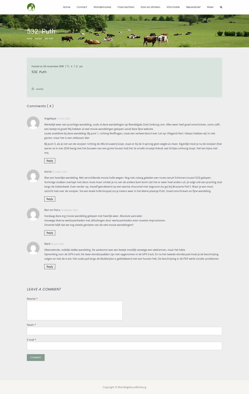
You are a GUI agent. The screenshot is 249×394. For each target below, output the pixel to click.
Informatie (173, 7)
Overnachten (126, 7)
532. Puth (49, 38)
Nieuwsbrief (193, 7)
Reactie (32, 298)
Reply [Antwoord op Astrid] (50, 199)
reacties (38, 38)
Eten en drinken (150, 7)
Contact (82, 7)
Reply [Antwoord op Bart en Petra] (50, 232)
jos (81, 66)
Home (66, 7)
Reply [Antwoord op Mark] (50, 266)
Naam (31, 324)
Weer (210, 7)
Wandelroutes (102, 7)
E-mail (31, 339)
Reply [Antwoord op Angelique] (50, 160)
